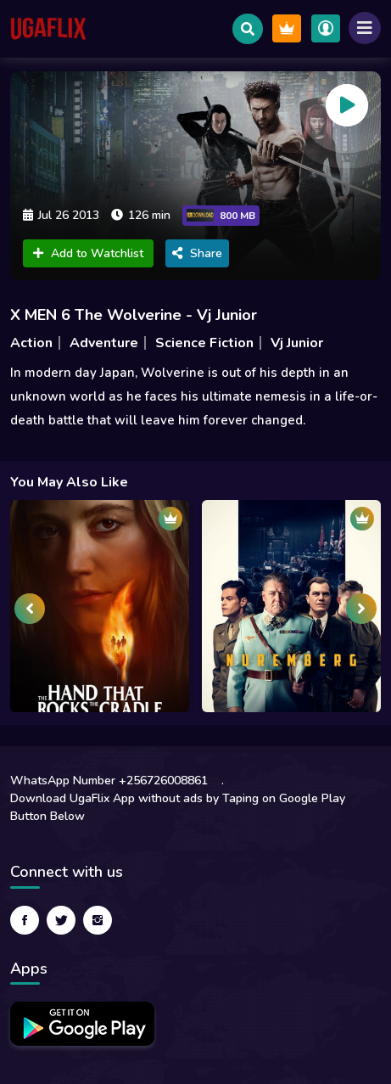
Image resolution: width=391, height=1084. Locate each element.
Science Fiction (204, 343)
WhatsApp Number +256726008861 (109, 780)
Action (31, 343)
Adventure (104, 343)
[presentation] (29, 608)
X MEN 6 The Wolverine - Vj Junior (133, 315)
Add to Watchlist (88, 253)
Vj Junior (297, 343)
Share (197, 253)
